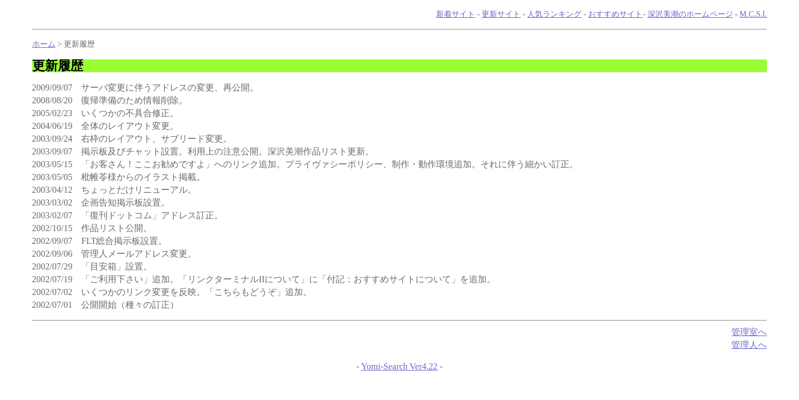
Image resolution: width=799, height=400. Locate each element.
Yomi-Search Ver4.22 (399, 366)
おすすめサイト (615, 13)
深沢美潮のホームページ (690, 13)
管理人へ (749, 344)
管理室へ (749, 332)
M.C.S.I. (753, 13)
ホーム (43, 43)
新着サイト (455, 13)
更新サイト (501, 13)
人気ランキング (554, 13)
